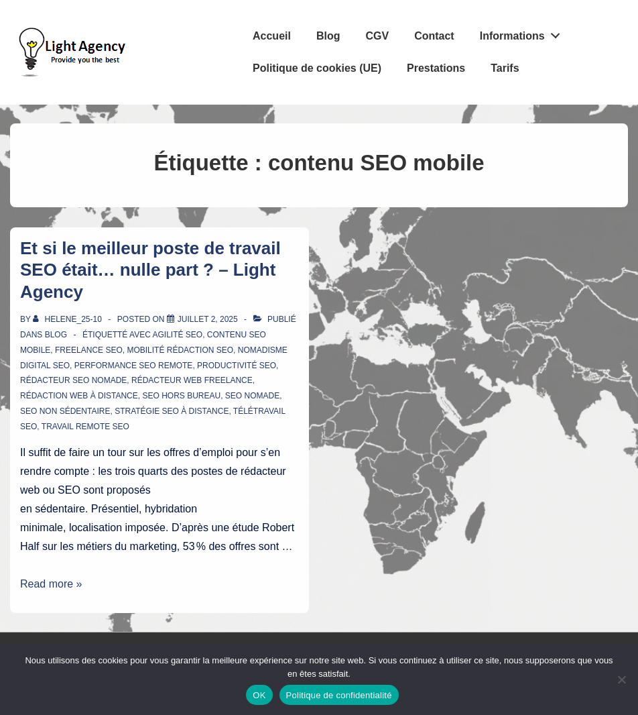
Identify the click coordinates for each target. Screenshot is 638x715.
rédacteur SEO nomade (73, 380)
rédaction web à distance (79, 395)
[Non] (621, 679)
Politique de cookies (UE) (317, 68)
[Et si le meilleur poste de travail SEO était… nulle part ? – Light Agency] (208, 319)
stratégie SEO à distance (172, 411)
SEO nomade (252, 395)
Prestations (436, 68)
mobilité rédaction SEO (180, 350)
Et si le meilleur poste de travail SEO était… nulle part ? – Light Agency (150, 270)
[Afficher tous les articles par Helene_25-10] (68, 319)
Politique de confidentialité (339, 695)
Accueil (272, 36)
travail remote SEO (85, 426)
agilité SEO (177, 334)
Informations (524, 33)
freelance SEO (89, 350)
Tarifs (505, 68)
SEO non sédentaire (65, 411)
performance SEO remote (133, 365)
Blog (328, 36)
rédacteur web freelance (192, 380)
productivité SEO (236, 365)
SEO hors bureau (181, 395)
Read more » (51, 584)
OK (259, 695)
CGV (377, 36)
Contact (434, 36)
